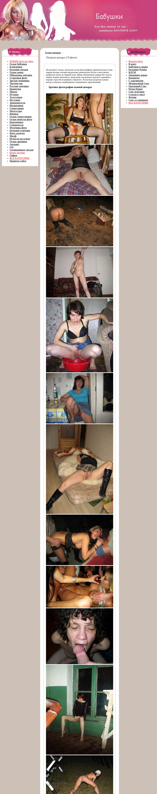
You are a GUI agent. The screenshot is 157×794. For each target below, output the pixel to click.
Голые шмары (53, 52)
